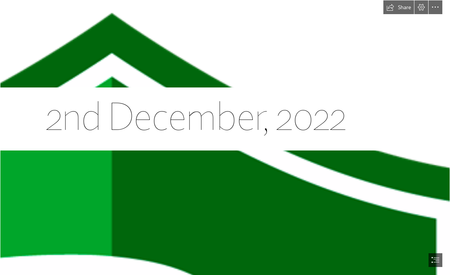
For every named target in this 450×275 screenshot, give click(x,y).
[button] (398, 7)
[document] (225, 137)
